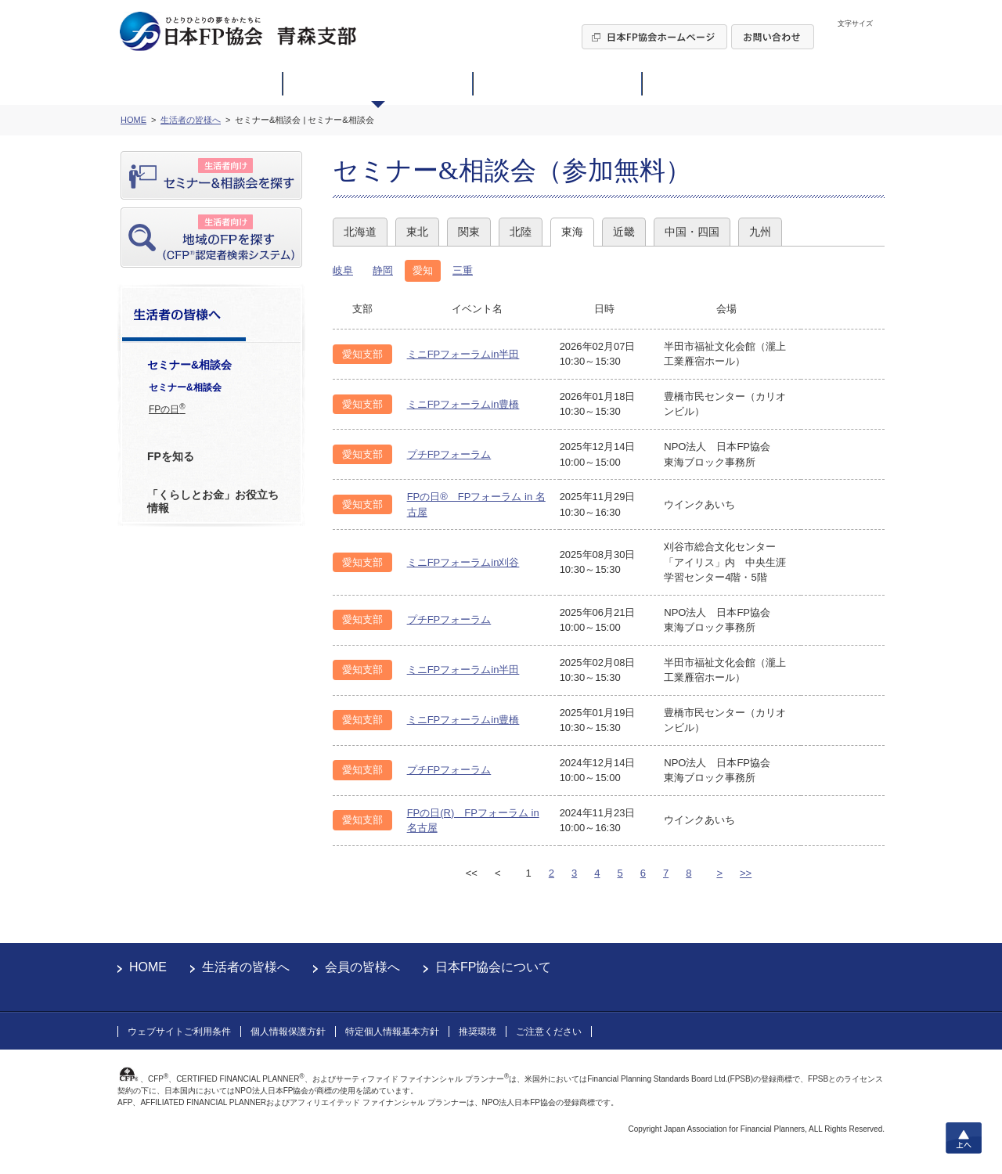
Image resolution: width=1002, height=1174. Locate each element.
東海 (572, 231)
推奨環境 (477, 1031)
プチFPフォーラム (449, 454)
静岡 (383, 270)
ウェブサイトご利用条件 (179, 1031)
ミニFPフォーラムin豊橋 (463, 404)
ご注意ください (549, 1031)
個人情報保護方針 (288, 1031)
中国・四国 (692, 231)
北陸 (521, 231)
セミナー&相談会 (185, 387)
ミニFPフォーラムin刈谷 (463, 562)
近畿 (624, 231)
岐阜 (343, 270)
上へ (963, 1138)
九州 (760, 231)
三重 (462, 270)
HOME (148, 967)
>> (746, 873)
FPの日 (167, 408)
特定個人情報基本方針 (392, 1031)
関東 (469, 231)
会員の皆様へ (362, 967)
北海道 (360, 231)
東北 (417, 231)
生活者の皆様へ (246, 967)
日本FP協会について (493, 967)
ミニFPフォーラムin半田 (463, 354)
